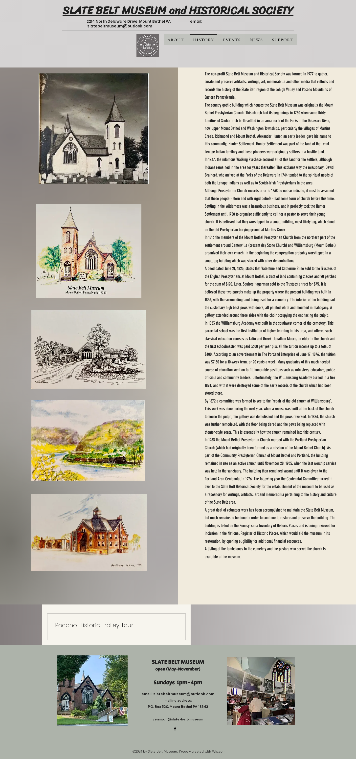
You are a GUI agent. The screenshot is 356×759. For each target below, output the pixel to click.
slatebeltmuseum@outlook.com (119, 26)
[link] (116, 625)
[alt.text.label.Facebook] (175, 728)
